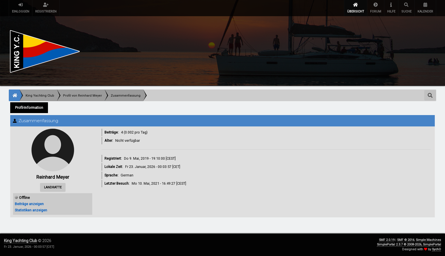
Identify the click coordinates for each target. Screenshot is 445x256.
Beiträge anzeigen (29, 204)
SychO (436, 249)
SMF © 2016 (405, 240)
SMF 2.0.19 (386, 240)
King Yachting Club (20, 240)
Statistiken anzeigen (31, 210)
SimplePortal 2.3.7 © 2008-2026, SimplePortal (409, 244)
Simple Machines (428, 240)
